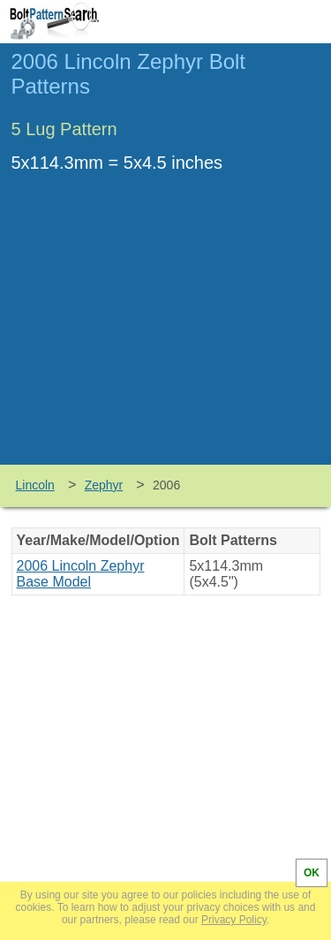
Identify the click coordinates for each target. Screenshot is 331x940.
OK (312, 873)
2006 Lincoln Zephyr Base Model (81, 573)
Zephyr (104, 485)
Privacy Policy (234, 919)
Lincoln (35, 485)
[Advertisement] (166, 332)
